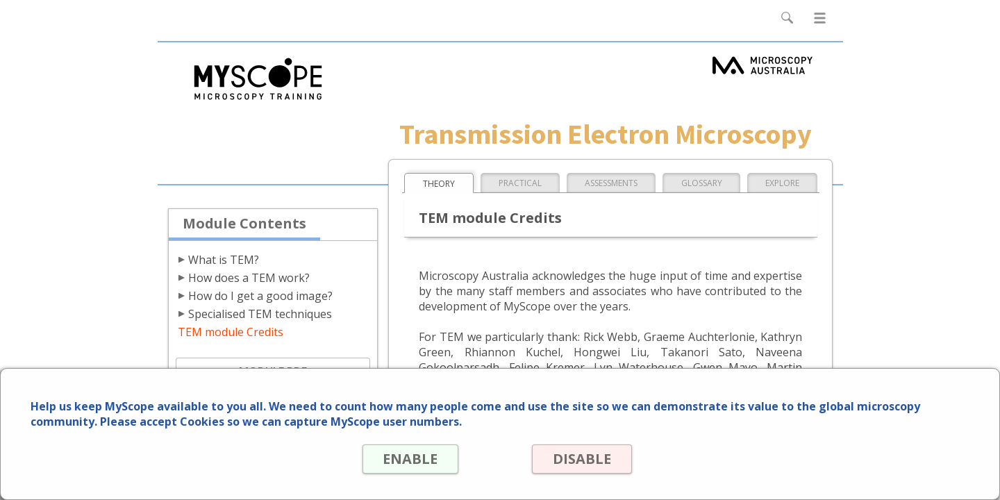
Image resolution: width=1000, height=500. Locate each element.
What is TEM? (223, 259)
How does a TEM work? (249, 277)
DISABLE (582, 458)
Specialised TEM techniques (260, 314)
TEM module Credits (230, 332)
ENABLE (410, 458)
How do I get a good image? (260, 295)
